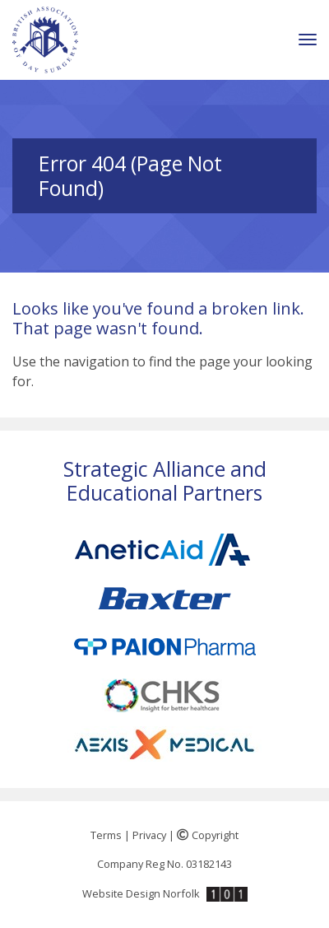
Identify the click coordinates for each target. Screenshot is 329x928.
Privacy (149, 835)
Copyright (208, 835)
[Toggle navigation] (307, 40)
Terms (106, 835)
